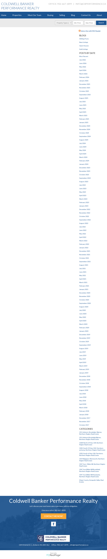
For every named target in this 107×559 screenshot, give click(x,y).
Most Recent (83, 56)
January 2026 (83, 81)
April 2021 (82, 279)
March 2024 (83, 157)
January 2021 (83, 289)
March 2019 (83, 366)
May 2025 (82, 108)
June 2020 (82, 314)
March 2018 (83, 407)
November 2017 (84, 421)
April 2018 (82, 404)
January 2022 (83, 248)
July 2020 (82, 310)
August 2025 (83, 98)
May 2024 (82, 150)
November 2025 (84, 88)
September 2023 (85, 178)
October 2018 (84, 383)
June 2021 (82, 272)
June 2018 (82, 397)
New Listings (83, 42)
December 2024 (84, 126)
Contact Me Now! (53, 516)
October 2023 (84, 175)
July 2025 (82, 101)
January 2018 (83, 414)
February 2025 (84, 119)
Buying (50, 15)
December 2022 (84, 209)
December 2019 (84, 334)
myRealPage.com (53, 555)
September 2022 (85, 220)
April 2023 (82, 195)
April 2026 (82, 70)
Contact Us (86, 15)
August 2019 (83, 348)
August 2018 (83, 390)
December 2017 (84, 418)
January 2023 (83, 206)
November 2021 (84, 254)
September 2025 (85, 95)
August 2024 (83, 140)
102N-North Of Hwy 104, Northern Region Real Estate (91, 444)
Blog (73, 15)
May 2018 (82, 401)
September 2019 (85, 345)
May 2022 (82, 234)
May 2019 (82, 359)
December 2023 (84, 168)
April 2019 (82, 362)
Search (101, 23)
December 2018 (84, 376)
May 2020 (82, 317)
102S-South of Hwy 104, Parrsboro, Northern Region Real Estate (91, 454)
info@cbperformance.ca (91, 3)
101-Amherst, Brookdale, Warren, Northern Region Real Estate (90, 433)
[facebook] (53, 524)
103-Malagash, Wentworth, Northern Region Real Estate (91, 460)
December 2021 (84, 251)
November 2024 (84, 129)
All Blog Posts (84, 39)
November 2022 (84, 213)
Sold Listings (83, 49)
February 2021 (84, 286)
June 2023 (82, 188)
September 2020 (85, 303)
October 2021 (84, 258)
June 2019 (82, 355)
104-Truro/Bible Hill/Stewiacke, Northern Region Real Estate (89, 475)
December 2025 (84, 84)
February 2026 (84, 77)
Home (3, 15)
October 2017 (84, 425)
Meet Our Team (34, 15)
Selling (62, 15)
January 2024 (83, 164)
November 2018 (84, 380)
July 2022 (82, 227)
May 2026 (82, 67)
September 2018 (85, 387)
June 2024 (82, 147)
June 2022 (82, 230)
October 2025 (84, 91)
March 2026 (83, 74)
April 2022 (82, 237)
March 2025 (83, 115)
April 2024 (82, 154)
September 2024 (85, 136)
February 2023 (84, 202)
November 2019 (84, 338)
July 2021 (82, 268)
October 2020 (84, 300)
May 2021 (82, 275)
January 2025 (83, 122)
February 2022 (84, 244)
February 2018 (84, 411)
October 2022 (84, 216)
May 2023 (82, 192)
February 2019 (84, 369)
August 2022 (83, 223)
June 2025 (82, 105)
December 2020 (84, 293)
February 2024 (84, 161)
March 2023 (83, 199)
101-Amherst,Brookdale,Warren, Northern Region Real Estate (90, 438)
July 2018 (82, 394)
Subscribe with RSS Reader (90, 31)
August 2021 (83, 265)
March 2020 (83, 324)
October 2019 (84, 341)
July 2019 (82, 352)
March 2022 (83, 241)
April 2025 (82, 112)
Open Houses (84, 46)
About (99, 15)
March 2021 (83, 282)
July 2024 (82, 143)
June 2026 (82, 63)
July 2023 (82, 185)
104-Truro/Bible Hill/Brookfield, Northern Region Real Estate (89, 470)
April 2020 (82, 321)
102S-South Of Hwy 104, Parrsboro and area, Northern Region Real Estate (92, 449)
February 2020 (84, 328)
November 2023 (84, 171)
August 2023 (83, 181)
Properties (17, 15)
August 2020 (83, 307)
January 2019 (83, 373)
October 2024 (84, 133)
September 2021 (85, 261)
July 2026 (82, 60)
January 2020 (83, 331)
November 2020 (84, 296)
